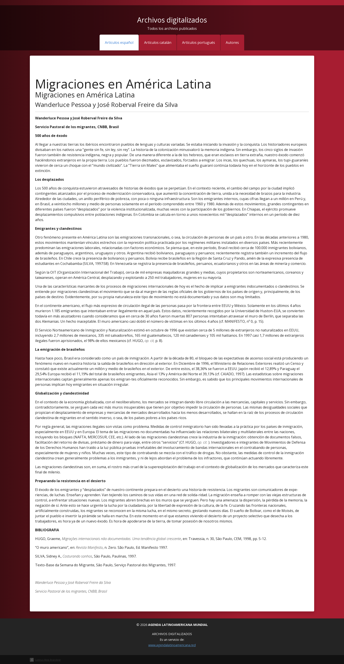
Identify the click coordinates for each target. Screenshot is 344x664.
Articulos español (119, 42)
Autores (232, 42)
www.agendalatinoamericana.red (172, 645)
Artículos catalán (157, 42)
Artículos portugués (198, 42)
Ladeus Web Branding (48, 659)
